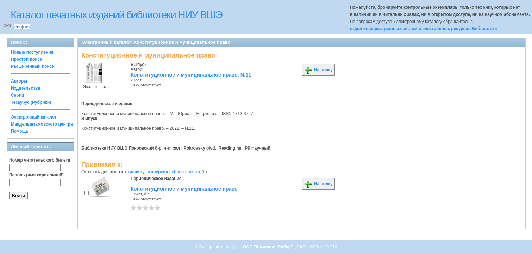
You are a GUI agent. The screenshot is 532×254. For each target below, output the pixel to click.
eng (18, 26)
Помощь (19, 131)
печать (194, 171)
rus (26, 26)
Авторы (19, 81)
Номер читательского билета (39, 160)
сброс (177, 171)
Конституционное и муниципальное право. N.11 (191, 75)
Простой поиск (26, 59)
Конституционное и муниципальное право (184, 189)
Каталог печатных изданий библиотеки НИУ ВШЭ (116, 14)
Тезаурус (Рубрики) (31, 102)
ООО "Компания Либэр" (268, 246)
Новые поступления (32, 52)
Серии (17, 95)
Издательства (25, 88)
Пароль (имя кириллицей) (36, 175)
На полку (318, 69)
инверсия (158, 171)
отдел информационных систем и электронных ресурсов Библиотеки (423, 28)
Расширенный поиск (32, 66)
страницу (135, 171)
